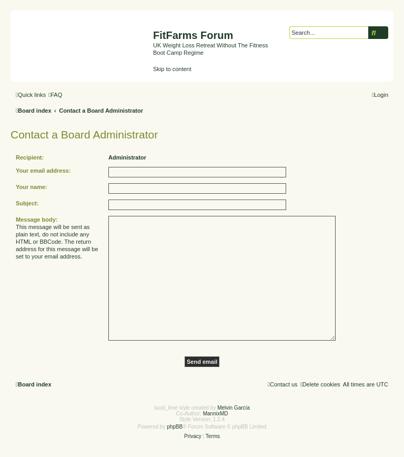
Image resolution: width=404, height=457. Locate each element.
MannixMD (215, 413)
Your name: (31, 187)
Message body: (36, 219)
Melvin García (233, 408)
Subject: (27, 203)
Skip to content (172, 69)
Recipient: (30, 157)
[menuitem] (55, 95)
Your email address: (43, 170)
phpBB (175, 427)
